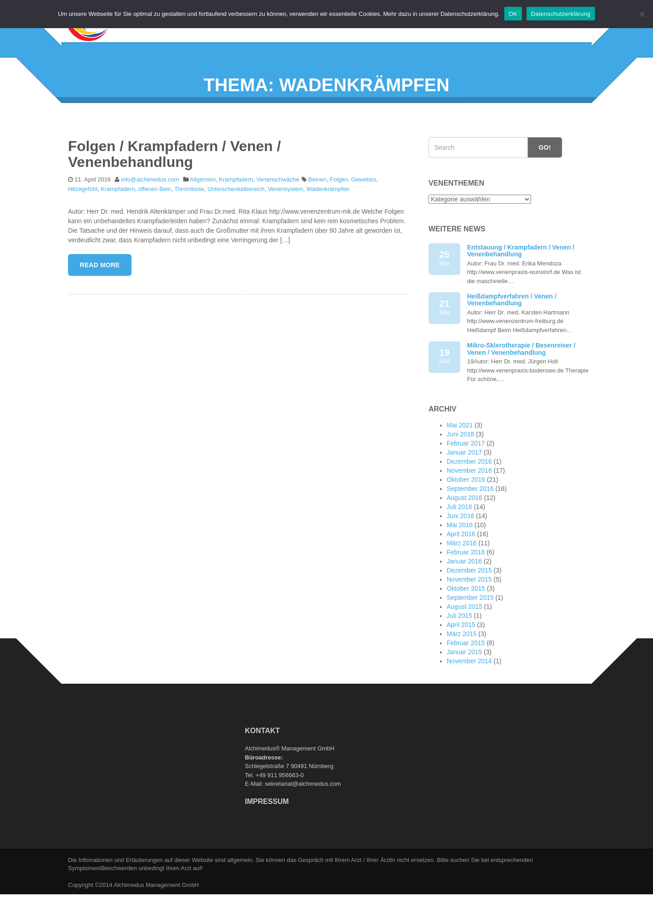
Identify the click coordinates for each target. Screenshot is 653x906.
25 (444, 276)
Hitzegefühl (82, 206)
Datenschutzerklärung (560, 13)
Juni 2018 (460, 451)
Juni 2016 (460, 533)
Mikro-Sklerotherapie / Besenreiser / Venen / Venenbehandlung (521, 366)
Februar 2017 (466, 461)
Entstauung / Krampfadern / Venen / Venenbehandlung (520, 268)
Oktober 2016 (466, 497)
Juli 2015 (459, 633)
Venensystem (285, 206)
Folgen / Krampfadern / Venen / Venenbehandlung (174, 171)
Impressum (267, 819)
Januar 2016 (464, 579)
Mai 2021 (460, 442)
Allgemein (203, 196)
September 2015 (470, 615)
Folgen (339, 196)
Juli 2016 (459, 524)
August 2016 (464, 515)
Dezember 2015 (469, 588)
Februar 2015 (466, 660)
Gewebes (363, 196)
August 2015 (464, 624)
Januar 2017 (464, 470)
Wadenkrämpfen (328, 206)
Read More (100, 282)
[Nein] (641, 14)
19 (444, 374)
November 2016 (469, 488)
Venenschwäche (277, 196)
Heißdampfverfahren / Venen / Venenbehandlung (511, 317)
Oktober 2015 (466, 606)
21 (444, 325)
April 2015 (461, 642)
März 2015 (462, 651)
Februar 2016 (466, 569)
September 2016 (470, 506)
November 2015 (469, 597)
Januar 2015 (464, 669)
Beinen (317, 196)
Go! (545, 164)
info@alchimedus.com (150, 196)
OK (513, 13)
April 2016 (461, 551)
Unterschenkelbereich (235, 206)
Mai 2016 (460, 542)
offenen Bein (154, 206)
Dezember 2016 (469, 479)
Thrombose (189, 206)
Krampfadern (236, 196)
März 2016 (462, 560)
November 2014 (469, 678)
